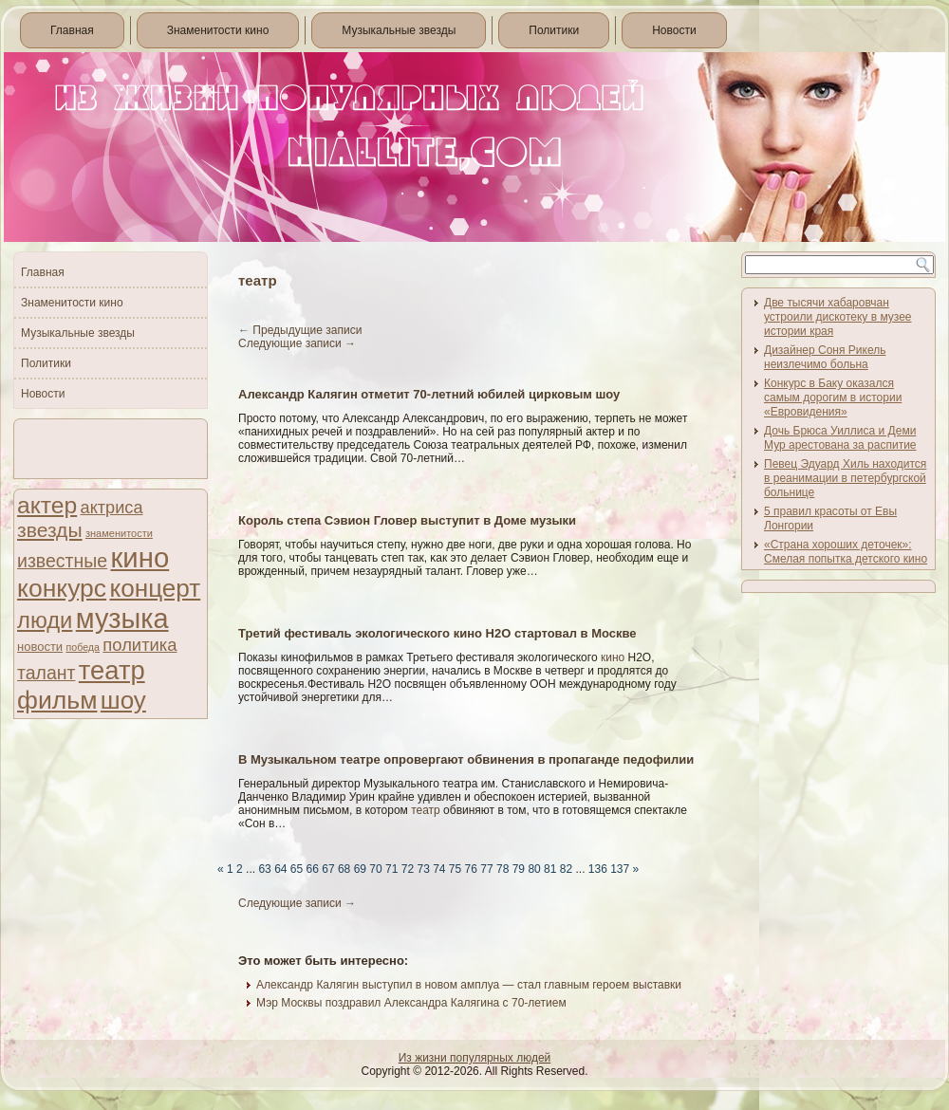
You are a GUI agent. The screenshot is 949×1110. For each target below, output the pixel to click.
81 (550, 869)
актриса (112, 507)
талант (46, 672)
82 (566, 869)
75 (455, 869)
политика (139, 645)
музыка (122, 618)
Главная (72, 30)
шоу (123, 700)
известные (62, 560)
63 (264, 869)
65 (296, 869)
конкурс (61, 588)
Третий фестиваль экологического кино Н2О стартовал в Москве (437, 633)
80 (534, 869)
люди (44, 620)
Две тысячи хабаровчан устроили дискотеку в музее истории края (838, 317)
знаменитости (119, 533)
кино (139, 557)
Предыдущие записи (300, 330)
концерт (154, 588)
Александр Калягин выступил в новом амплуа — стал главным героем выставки (468, 984)
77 (486, 869)
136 (597, 869)
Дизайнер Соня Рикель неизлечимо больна (824, 357)
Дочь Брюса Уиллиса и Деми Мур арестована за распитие (840, 438)
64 (280, 869)
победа (82, 647)
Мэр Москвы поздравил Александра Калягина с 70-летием (411, 1002)
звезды (50, 530)
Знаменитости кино (218, 30)
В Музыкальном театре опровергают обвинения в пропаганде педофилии (466, 759)
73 (423, 869)
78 (502, 869)
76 (471, 869)
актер (47, 505)
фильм (57, 700)
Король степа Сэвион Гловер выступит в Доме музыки (407, 520)
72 (407, 869)
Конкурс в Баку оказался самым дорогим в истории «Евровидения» (833, 397)
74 (439, 869)
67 (328, 869)
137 (619, 869)
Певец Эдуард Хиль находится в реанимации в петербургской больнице (845, 478)
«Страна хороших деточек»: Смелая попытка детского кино (845, 551)
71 (391, 869)
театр (112, 670)
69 (360, 869)
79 (518, 869)
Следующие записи (297, 343)
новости (40, 646)
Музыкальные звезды (399, 30)
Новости (674, 30)
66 (313, 869)
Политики (554, 30)
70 (375, 869)
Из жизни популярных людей (475, 1057)
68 (344, 869)
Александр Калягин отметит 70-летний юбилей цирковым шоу (429, 394)
